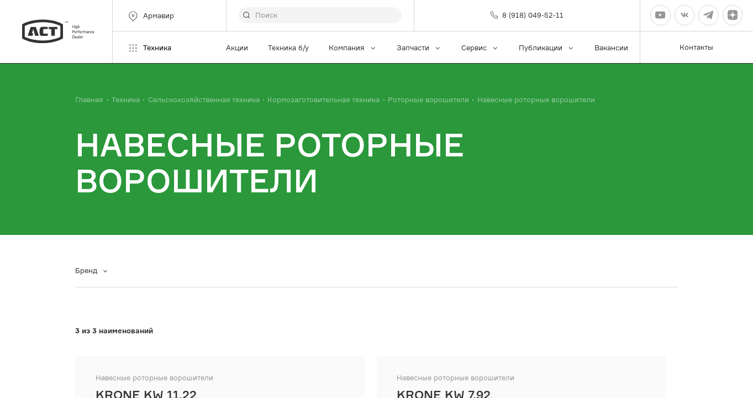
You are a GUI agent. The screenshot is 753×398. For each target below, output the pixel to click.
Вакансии (611, 48)
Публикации (547, 48)
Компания (353, 48)
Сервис (480, 48)
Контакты (696, 47)
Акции (237, 48)
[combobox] (95, 271)
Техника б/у (288, 48)
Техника (149, 48)
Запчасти (419, 48)
